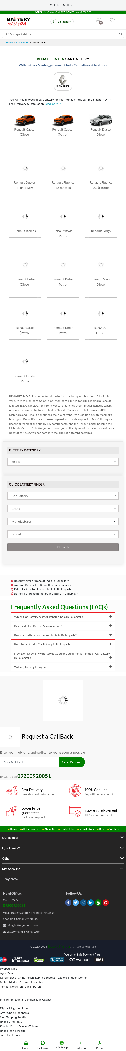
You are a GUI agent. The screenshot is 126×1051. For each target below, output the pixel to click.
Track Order (67, 829)
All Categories (30, 829)
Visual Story (87, 829)
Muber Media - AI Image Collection (22, 982)
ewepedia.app (8, 968)
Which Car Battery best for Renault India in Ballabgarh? (63, 617)
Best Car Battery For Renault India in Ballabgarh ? (63, 635)
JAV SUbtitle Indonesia (14, 1012)
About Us (49, 829)
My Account (11, 869)
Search (63, 547)
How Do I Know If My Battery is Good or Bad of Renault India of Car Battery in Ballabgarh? (63, 656)
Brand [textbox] (16, 508)
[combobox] (63, 462)
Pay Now (11, 879)
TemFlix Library (10, 1035)
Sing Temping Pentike (13, 1017)
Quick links (10, 837)
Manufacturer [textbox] (21, 521)
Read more (52, 103)
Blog (101, 829)
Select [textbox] (16, 461)
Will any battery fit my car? (63, 667)
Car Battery (22, 42)
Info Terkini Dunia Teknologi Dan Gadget (25, 999)
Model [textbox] (16, 534)
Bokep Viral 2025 (11, 1021)
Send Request (72, 762)
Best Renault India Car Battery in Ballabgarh (63, 644)
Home (9, 42)
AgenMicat (7, 973)
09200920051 (14, 905)
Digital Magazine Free (14, 1008)
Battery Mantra (59, 946)
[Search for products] (63, 34)
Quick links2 (11, 848)
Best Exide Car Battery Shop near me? (63, 626)
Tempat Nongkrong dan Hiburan (20, 986)
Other (6, 858)
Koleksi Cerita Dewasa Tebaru (19, 1026)
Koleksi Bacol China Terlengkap (20, 977)
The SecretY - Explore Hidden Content (64, 977)
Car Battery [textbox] (20, 496)
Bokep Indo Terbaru (12, 1030)
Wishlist (114, 829)
